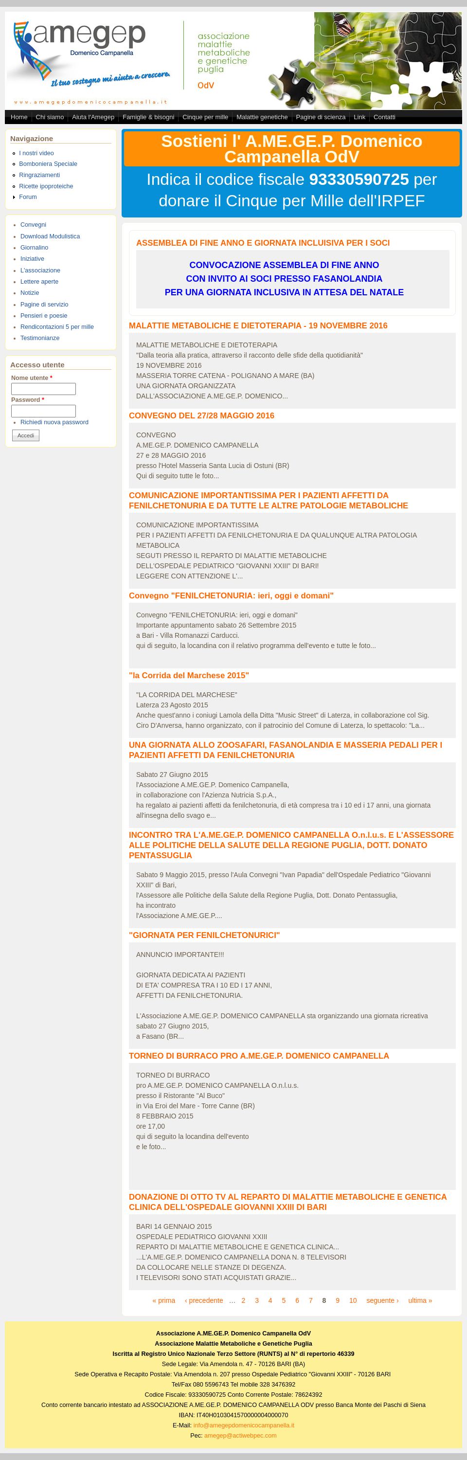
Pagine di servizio (44, 304)
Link (359, 117)
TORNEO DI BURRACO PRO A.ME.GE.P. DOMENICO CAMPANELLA (259, 1056)
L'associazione (40, 270)
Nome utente (32, 378)
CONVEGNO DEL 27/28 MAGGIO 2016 (201, 415)
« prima (163, 1300)
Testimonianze (40, 338)
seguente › (382, 1300)
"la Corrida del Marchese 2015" (189, 675)
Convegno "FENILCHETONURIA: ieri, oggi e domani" (231, 595)
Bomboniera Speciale (48, 164)
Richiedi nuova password (54, 422)
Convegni (33, 224)
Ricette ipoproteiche (46, 186)
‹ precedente (204, 1300)
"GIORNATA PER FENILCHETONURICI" (204, 935)
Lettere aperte (39, 281)
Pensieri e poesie (44, 315)
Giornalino (34, 247)
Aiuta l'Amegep (93, 117)
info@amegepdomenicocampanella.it (244, 1425)
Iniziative (32, 258)
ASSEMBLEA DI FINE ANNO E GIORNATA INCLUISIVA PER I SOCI (263, 243)
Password (27, 400)
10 (353, 1300)
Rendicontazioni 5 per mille (57, 327)
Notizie (29, 292)
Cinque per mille (205, 117)
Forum (27, 197)
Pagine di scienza (321, 117)
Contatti (384, 117)
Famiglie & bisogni (148, 117)
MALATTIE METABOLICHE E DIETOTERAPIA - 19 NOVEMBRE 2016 (258, 325)
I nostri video (36, 153)
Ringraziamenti (39, 175)
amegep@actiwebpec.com (240, 1435)
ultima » (420, 1300)
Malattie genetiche (262, 117)
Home (19, 117)
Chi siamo (50, 117)
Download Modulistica (50, 236)
